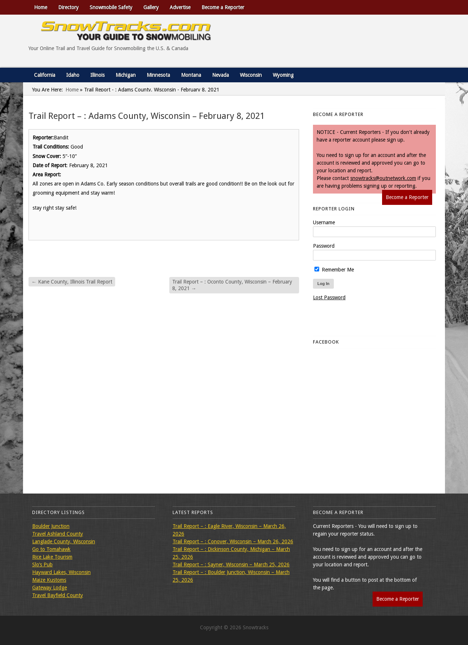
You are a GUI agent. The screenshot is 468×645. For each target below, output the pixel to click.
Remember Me (334, 270)
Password (324, 246)
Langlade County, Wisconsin (63, 541)
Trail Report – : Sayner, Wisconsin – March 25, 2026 (231, 564)
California (44, 75)
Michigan (126, 75)
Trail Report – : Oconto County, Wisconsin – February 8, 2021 (232, 285)
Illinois (97, 75)
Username (324, 222)
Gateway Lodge (49, 587)
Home (40, 7)
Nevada (220, 75)
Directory (68, 7)
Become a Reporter (222, 7)
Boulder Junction (50, 526)
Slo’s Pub (42, 564)
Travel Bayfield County (57, 595)
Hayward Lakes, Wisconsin (61, 572)
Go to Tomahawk (51, 549)
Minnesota (158, 75)
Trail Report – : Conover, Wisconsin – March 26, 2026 (233, 541)
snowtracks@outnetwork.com (383, 178)
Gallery (151, 7)
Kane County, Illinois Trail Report (71, 282)
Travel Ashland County (57, 534)
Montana (191, 75)
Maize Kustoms (49, 580)
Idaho (72, 75)
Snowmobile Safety (111, 7)
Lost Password (329, 297)
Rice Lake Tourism (52, 557)
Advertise (180, 7)
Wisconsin (251, 75)
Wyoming (283, 75)
